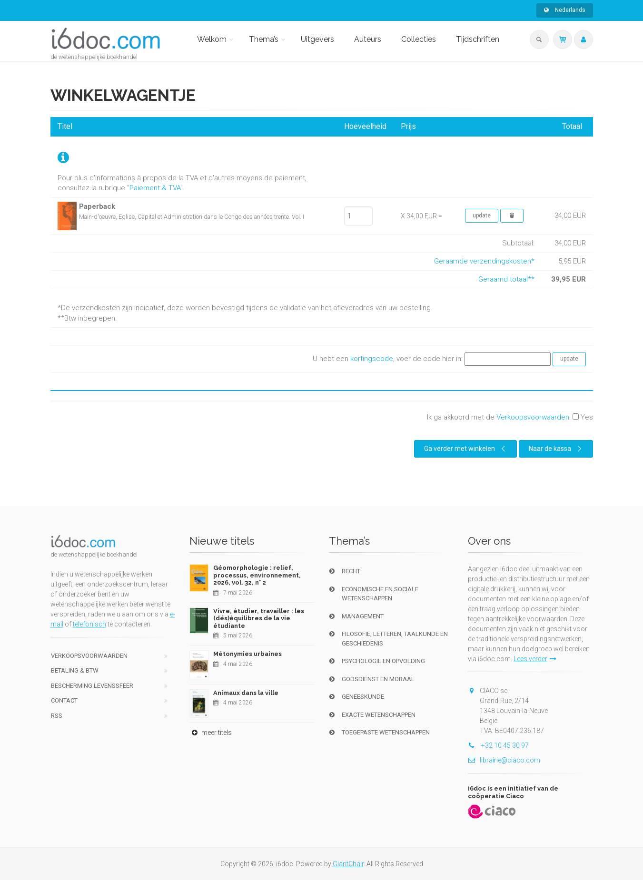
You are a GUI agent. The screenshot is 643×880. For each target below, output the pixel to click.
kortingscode (371, 358)
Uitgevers (317, 39)
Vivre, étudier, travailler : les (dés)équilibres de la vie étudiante (258, 618)
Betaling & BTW (75, 670)
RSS (56, 715)
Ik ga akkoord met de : (510, 417)
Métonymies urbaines (247, 653)
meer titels (210, 732)
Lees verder (535, 659)
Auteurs (367, 39)
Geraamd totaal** (506, 279)
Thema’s (263, 39)
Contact (64, 700)
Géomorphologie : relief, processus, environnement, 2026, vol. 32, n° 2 (257, 575)
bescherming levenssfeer (92, 685)
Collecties (418, 39)
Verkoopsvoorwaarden (532, 417)
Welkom (212, 39)
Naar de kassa (556, 448)
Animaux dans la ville (245, 692)
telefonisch (89, 624)
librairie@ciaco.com (504, 760)
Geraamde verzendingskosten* (484, 261)
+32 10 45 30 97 (498, 745)
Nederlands (564, 10)
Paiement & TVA (154, 188)
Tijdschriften (477, 39)
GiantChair (348, 864)
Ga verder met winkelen (466, 448)
